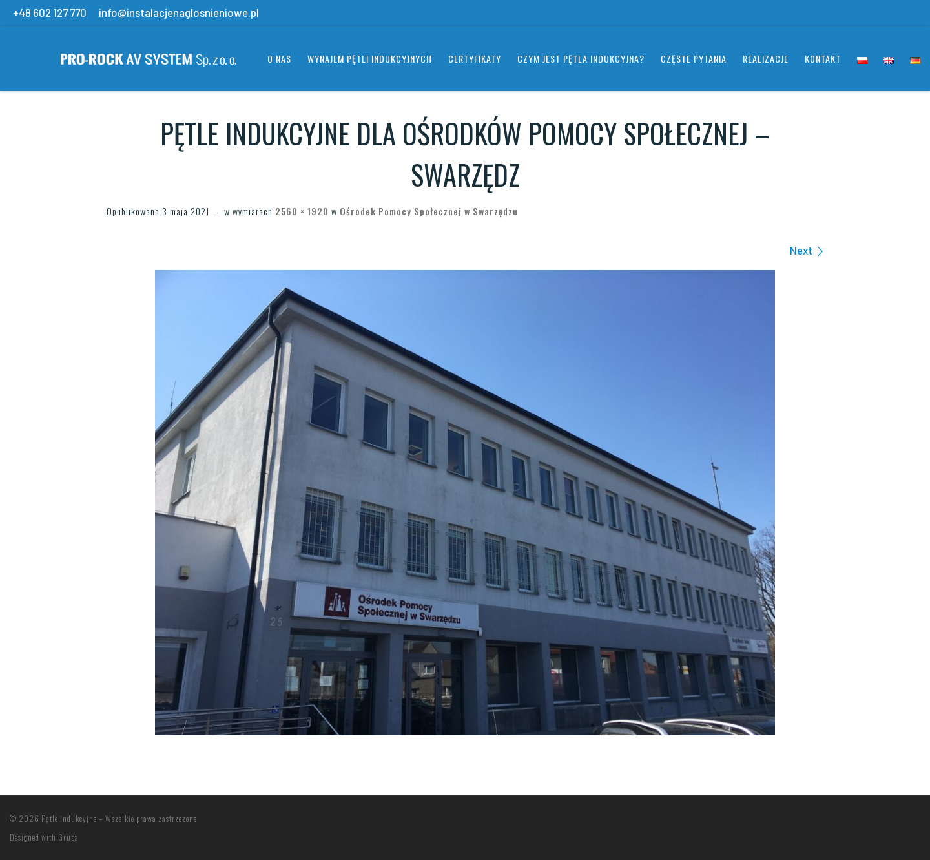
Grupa (68, 837)
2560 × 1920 (301, 211)
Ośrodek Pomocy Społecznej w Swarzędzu (427, 211)
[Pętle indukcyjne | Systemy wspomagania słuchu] (125, 55)
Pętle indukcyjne (69, 818)
